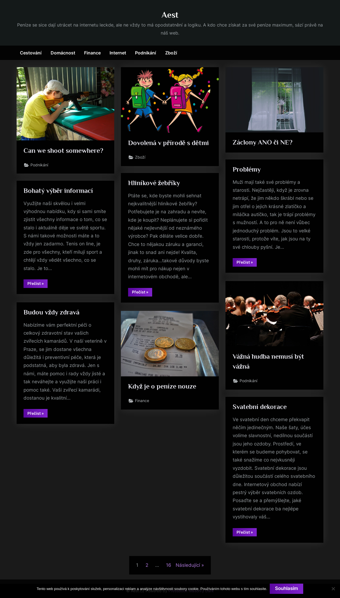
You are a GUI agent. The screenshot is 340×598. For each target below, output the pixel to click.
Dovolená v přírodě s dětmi (169, 143)
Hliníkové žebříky (155, 183)
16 (168, 565)
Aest (170, 15)
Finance (92, 53)
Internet (118, 53)
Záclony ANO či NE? (263, 142)
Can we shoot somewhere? (65, 150)
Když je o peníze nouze (163, 386)
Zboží (171, 53)
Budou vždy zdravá (52, 312)
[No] (333, 588)
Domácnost (63, 53)
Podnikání (145, 53)
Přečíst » (247, 263)
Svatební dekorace (260, 407)
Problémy (247, 170)
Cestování (30, 53)
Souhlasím (286, 588)
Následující (188, 565)
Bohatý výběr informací (59, 191)
